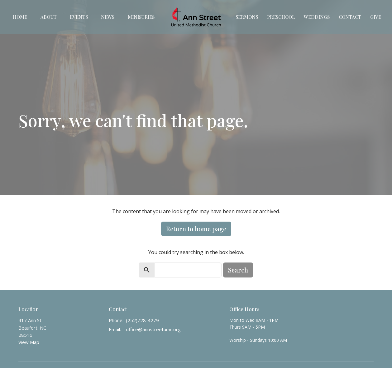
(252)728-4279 (142, 320)
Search (238, 270)
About (49, 17)
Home (20, 17)
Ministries (141, 17)
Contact (350, 17)
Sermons (247, 17)
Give (375, 17)
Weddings (317, 17)
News (107, 17)
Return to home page (196, 228)
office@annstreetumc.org (153, 329)
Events (79, 17)
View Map (28, 342)
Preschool (281, 17)
